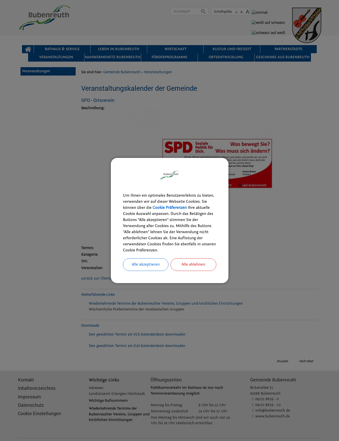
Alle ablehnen (193, 264)
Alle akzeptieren (146, 264)
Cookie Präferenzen (170, 207)
